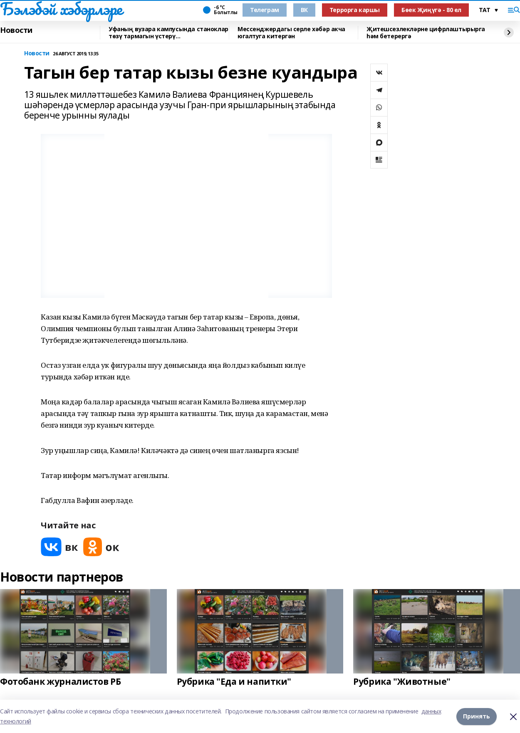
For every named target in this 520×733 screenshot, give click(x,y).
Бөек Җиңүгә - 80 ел (431, 10)
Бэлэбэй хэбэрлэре (61, 8)
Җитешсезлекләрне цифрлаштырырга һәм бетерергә (425, 33)
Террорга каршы (354, 10)
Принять (476, 716)
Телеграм (264, 10)
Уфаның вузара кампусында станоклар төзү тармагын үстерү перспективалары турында (168, 33)
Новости (16, 30)
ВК (304, 10)
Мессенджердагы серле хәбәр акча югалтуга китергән (291, 33)
